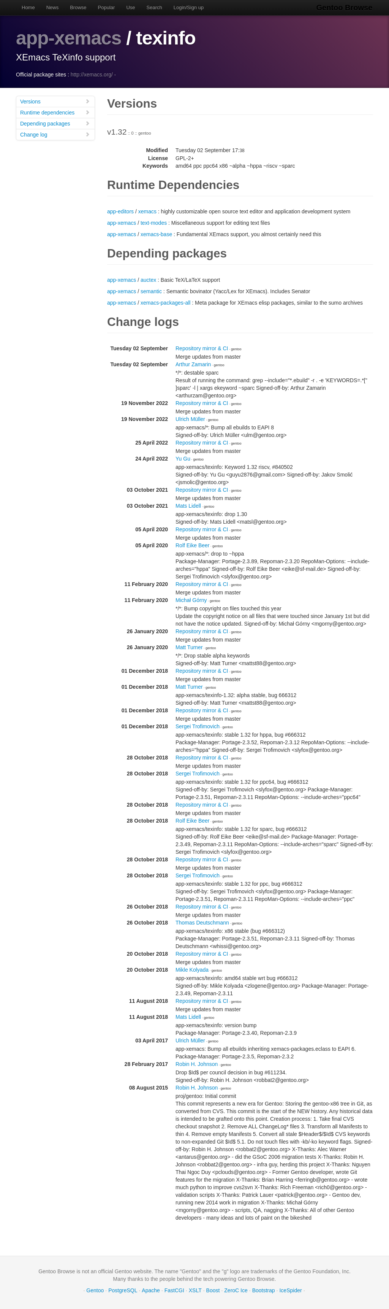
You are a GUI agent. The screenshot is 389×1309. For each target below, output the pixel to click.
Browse (78, 7)
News (52, 7)
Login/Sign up (189, 7)
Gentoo (95, 1290)
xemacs (147, 211)
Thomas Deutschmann (202, 922)
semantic (151, 291)
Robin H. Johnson (197, 1064)
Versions (55, 101)
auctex (148, 279)
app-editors (120, 211)
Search (154, 7)
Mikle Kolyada (192, 969)
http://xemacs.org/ (92, 74)
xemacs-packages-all (166, 302)
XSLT (195, 1290)
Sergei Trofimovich (198, 726)
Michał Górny (191, 600)
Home (28, 7)
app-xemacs (69, 38)
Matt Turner (189, 647)
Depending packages (55, 123)
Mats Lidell (188, 505)
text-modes (154, 222)
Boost (213, 1290)
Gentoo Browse (345, 7)
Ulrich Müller (190, 419)
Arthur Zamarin (193, 364)
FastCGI (174, 1290)
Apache (151, 1290)
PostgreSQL (122, 1290)
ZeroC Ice (235, 1290)
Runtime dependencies (55, 112)
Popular (106, 7)
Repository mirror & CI (202, 348)
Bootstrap (263, 1290)
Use (130, 7)
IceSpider (290, 1290)
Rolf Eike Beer (192, 545)
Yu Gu (183, 458)
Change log (55, 134)
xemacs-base (156, 234)
